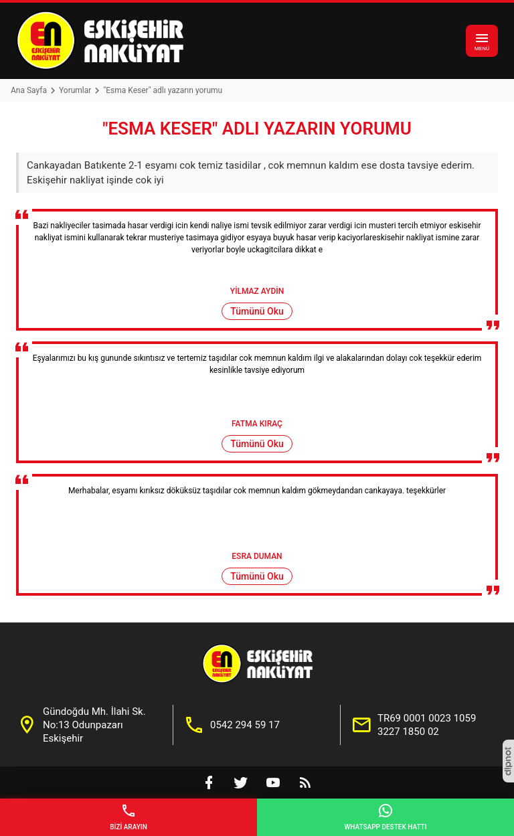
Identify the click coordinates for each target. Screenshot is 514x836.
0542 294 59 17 (245, 725)
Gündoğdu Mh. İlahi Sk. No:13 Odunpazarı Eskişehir (94, 724)
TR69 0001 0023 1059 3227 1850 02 (426, 725)
